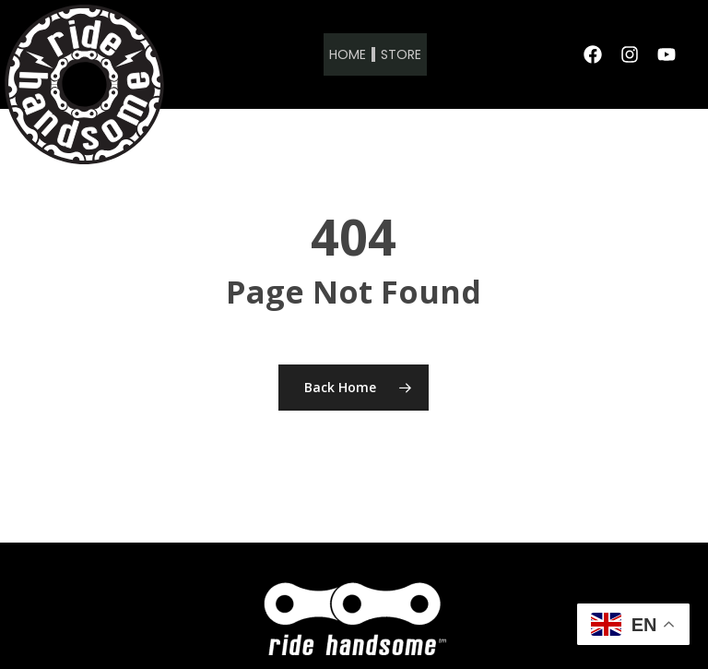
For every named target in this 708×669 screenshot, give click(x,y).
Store (401, 54)
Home (347, 54)
